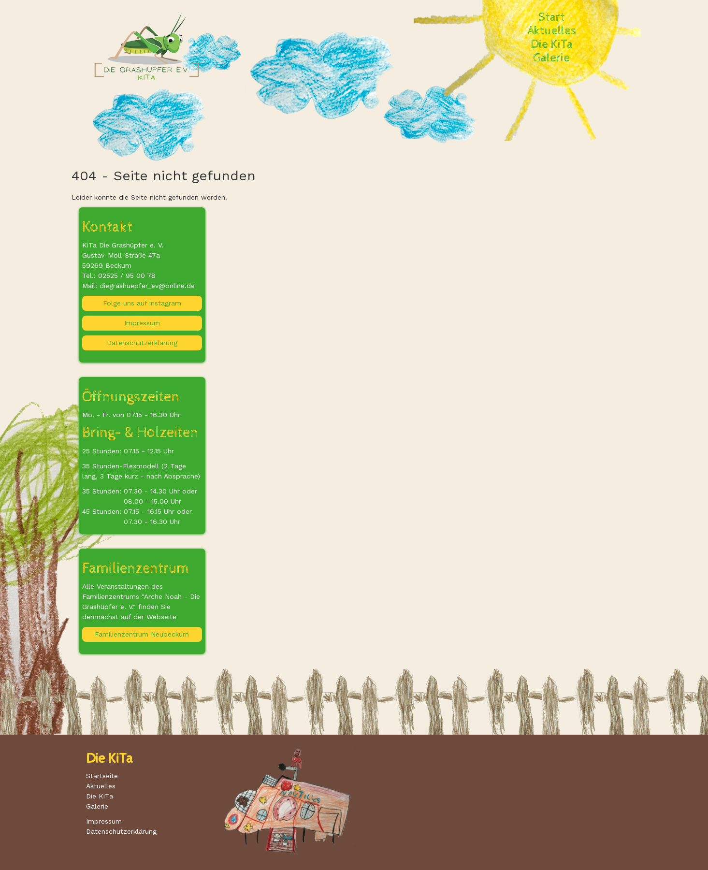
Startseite (102, 776)
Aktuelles (552, 31)
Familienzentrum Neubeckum (142, 634)
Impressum (142, 323)
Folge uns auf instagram (142, 303)
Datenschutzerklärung (142, 343)
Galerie (552, 58)
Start (551, 17)
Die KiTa (552, 44)
